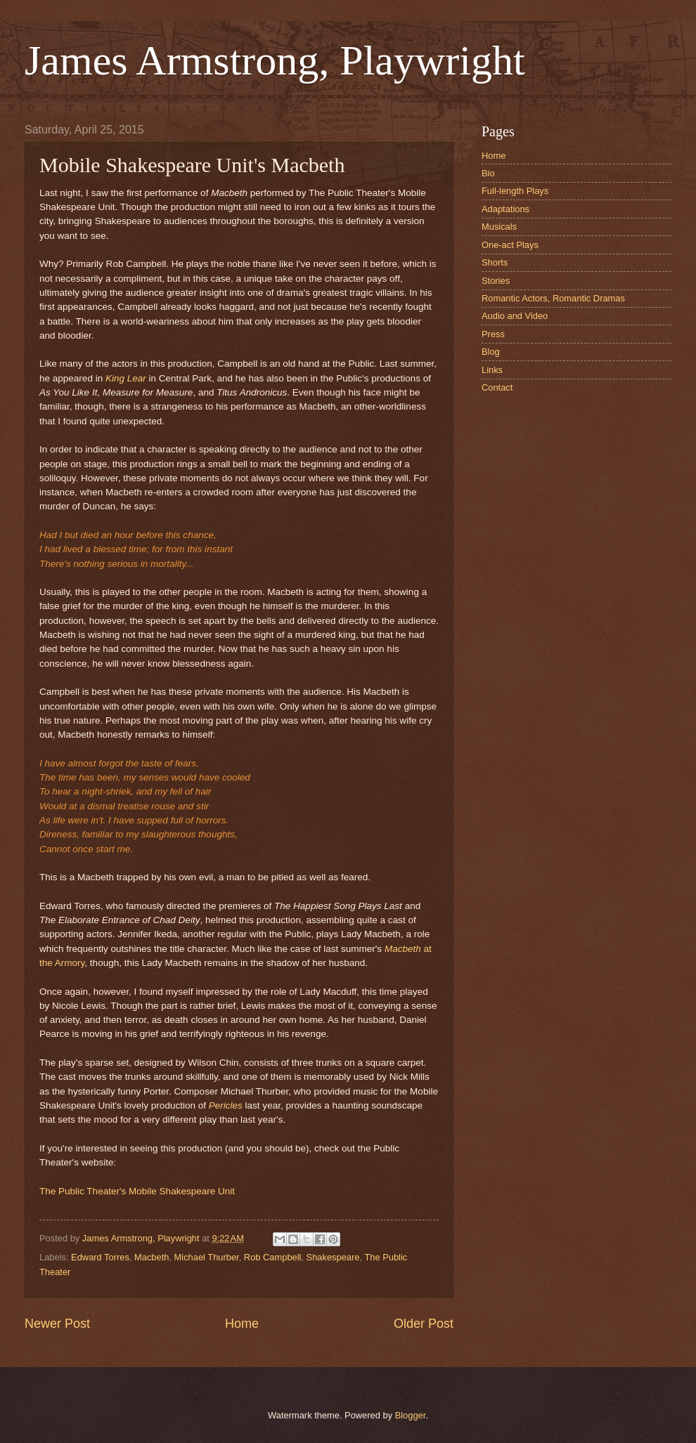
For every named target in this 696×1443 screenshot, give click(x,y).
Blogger (410, 1415)
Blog (491, 351)
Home (242, 1324)
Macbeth (151, 1257)
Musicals (499, 226)
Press (493, 334)
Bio (488, 173)
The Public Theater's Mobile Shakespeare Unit (137, 1191)
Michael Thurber (206, 1257)
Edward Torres (100, 1257)
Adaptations (505, 209)
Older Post (423, 1324)
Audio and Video (515, 316)
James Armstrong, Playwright (275, 60)
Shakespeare (333, 1257)
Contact (497, 387)
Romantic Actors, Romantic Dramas (553, 298)
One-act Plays (510, 245)
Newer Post (57, 1324)
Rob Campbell (273, 1257)
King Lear (125, 378)
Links (492, 370)
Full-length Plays (515, 190)
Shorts (495, 262)
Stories (496, 280)
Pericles (226, 1105)
